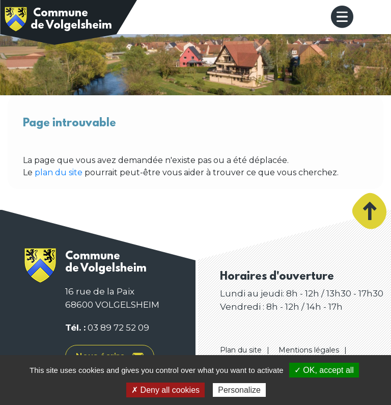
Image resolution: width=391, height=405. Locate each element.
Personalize (239, 390)
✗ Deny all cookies (165, 390)
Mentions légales (308, 350)
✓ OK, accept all (324, 370)
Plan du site (241, 350)
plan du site (58, 172)
